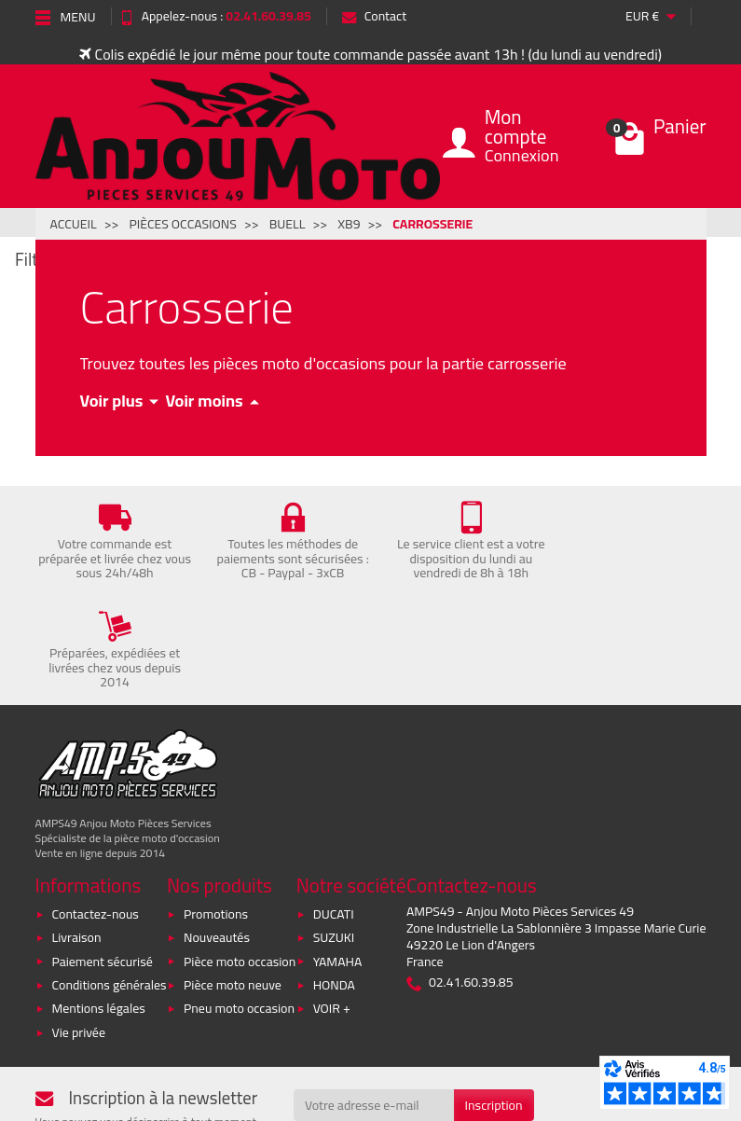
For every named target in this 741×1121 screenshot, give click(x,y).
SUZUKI (334, 828)
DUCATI (333, 805)
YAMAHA (338, 851)
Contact (374, 16)
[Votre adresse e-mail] (374, 996)
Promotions (216, 805)
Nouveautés (217, 828)
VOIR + (331, 899)
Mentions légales (98, 899)
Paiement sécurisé (102, 851)
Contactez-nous (95, 805)
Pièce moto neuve (232, 876)
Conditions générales (109, 876)
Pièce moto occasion (239, 851)
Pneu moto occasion (239, 899)
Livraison (77, 828)
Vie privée (79, 923)
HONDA (334, 876)
